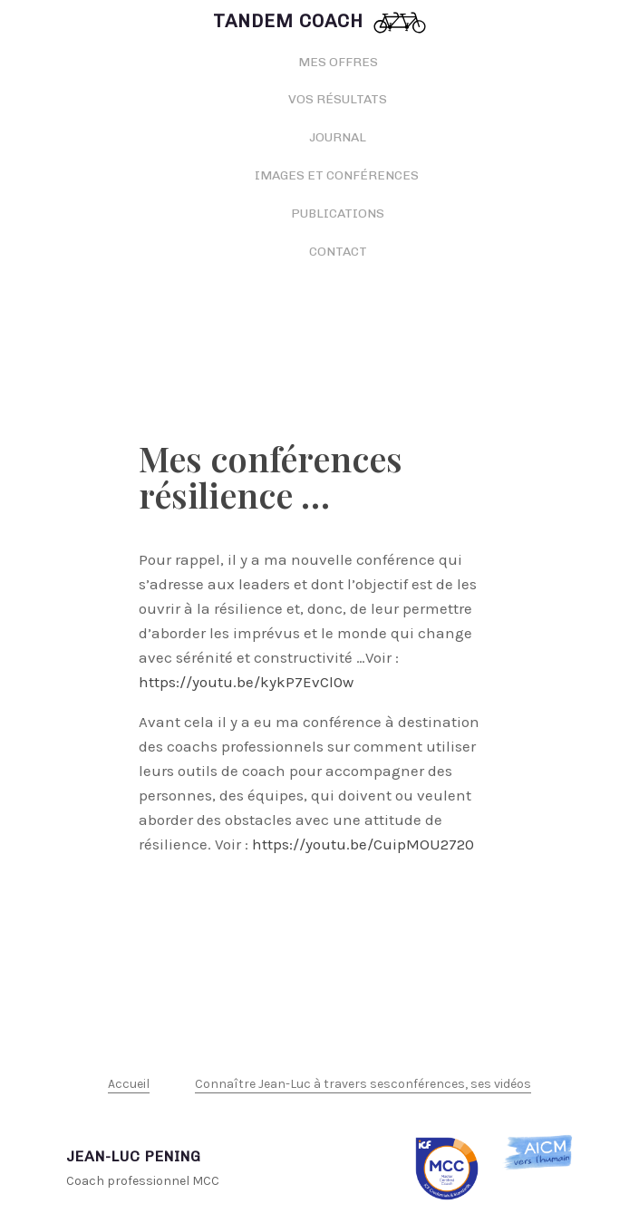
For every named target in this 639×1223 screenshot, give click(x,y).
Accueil (129, 1084)
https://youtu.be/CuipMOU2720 (363, 844)
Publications (337, 213)
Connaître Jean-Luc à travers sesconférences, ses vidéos (363, 1084)
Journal (337, 137)
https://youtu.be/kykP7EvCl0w (246, 682)
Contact (338, 251)
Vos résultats (337, 99)
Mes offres (338, 62)
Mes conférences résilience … (270, 476)
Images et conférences (338, 175)
